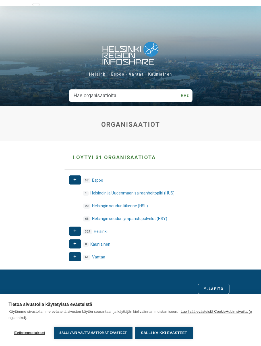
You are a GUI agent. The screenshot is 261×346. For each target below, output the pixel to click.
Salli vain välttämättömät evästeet (93, 332)
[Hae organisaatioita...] (123, 95)
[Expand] (75, 180)
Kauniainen (160, 74)
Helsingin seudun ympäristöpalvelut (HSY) (129, 218)
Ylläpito (213, 289)
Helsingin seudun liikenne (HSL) (120, 206)
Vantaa (136, 74)
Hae (185, 96)
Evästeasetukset (29, 333)
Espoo (118, 74)
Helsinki (98, 74)
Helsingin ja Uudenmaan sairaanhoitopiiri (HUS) (132, 193)
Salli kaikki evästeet (164, 333)
